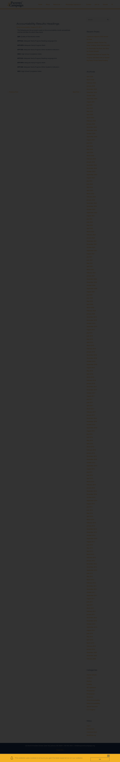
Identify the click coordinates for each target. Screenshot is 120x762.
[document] (60, 381)
